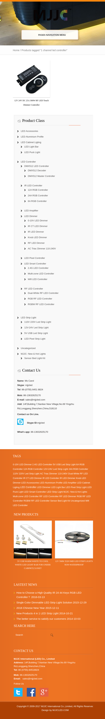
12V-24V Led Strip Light (35, 327)
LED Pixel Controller (33, 258)
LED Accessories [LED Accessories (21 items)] (28, 482)
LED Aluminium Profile (30, 136)
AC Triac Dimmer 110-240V (40, 248)
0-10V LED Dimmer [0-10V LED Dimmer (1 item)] (20, 464)
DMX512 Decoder (35, 170)
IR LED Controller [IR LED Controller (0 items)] (49, 478)
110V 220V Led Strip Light (36, 322)
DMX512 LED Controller (35, 166)
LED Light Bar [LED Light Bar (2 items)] (56, 487)
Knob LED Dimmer (35, 237)
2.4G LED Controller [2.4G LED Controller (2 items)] (41, 464)
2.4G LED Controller (36, 268)
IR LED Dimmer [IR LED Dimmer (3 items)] (66, 478)
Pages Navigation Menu (49, 35)
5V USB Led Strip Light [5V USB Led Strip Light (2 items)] (62, 464)
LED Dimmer (29, 216)
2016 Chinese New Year (29, 607)
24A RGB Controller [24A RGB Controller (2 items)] (76, 469)
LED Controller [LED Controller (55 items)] (26, 487)
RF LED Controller (32, 288)
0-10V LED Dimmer (36, 220)
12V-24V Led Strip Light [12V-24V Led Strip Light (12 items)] (54, 469)
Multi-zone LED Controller (39, 273)
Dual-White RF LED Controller (41, 293)
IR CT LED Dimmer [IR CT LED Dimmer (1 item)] (30, 478)
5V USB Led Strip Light (34, 333)
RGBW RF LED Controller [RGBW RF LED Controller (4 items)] (35, 500)
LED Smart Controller (33, 263)
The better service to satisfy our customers (39, 618)
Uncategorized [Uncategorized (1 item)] (76, 501)
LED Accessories (27, 131)
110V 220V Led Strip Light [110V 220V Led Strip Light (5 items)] (24, 473)
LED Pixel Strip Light (33, 338)
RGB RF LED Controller (38, 298)
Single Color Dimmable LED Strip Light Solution (42, 602)
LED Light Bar (30, 146)
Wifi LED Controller (36, 279)
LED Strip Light (26, 317)
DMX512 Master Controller (39, 176)
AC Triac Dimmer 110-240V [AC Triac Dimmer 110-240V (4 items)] (52, 473)
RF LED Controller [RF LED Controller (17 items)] (47, 496)
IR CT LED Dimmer (36, 226)
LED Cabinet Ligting (29, 142)
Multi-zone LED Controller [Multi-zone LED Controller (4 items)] (24, 496)
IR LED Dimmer (34, 231)
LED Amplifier (29, 210)
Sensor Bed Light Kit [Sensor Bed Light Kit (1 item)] (58, 501)
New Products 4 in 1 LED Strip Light (36, 613)
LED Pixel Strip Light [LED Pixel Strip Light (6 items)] (74, 487)
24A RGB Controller (36, 195)
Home (14, 50)
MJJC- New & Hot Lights (31, 353)
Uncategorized (26, 348)
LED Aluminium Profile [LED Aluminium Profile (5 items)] (49, 482)
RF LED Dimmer (34, 243)
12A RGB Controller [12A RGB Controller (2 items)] (31, 469)
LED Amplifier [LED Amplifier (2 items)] (68, 483)
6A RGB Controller (35, 201)
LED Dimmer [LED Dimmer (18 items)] (42, 487)
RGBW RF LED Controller (39, 304)
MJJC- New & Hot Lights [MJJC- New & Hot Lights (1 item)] (73, 492)
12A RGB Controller (36, 190)
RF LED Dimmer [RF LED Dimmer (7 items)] (66, 496)
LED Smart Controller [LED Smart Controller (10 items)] (33, 491)
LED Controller (26, 161)
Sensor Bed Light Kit (33, 358)
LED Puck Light (30, 152)
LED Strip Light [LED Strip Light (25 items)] (53, 491)
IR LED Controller (32, 185)
